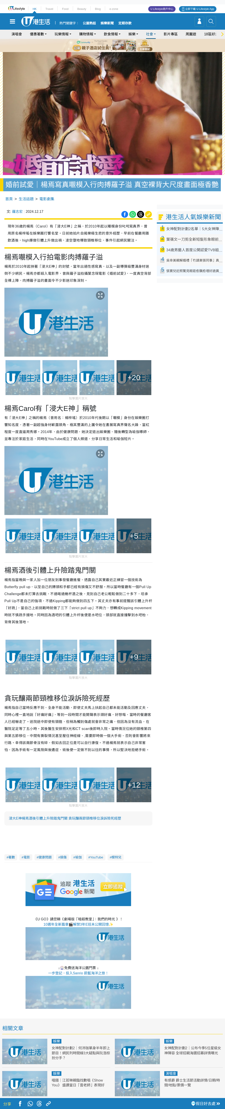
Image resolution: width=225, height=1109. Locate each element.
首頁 (9, 190)
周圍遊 (191, 34)
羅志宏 (17, 202)
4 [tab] (116, 45)
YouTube (96, 848)
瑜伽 (78, 848)
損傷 (63, 848)
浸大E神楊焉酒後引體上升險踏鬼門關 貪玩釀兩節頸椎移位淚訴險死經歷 (65, 809)
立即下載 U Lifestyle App (199, 9)
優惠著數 (37, 34)
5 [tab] (120, 45)
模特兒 (116, 848)
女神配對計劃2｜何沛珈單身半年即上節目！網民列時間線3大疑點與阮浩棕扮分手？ (81, 1044)
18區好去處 (213, 34)
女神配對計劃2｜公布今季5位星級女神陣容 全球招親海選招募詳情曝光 (192, 1044)
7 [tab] (111, 50)
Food (65, 9)
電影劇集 (46, 190)
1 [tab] (103, 45)
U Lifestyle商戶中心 (161, 9)
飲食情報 (111, 34)
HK (35, 9)
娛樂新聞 (107, 23)
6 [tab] (125, 45)
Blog (98, 9)
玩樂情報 (62, 34)
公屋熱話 (89, 23)
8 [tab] (116, 50)
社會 (149, 34)
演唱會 (16, 34)
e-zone (114, 9)
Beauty (81, 9)
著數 (11, 848)
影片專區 (171, 34)
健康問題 (45, 848)
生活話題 (26, 190)
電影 (27, 848)
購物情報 (86, 34)
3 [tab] (111, 45)
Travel (49, 9)
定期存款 (125, 23)
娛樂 (131, 34)
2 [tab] (107, 45)
